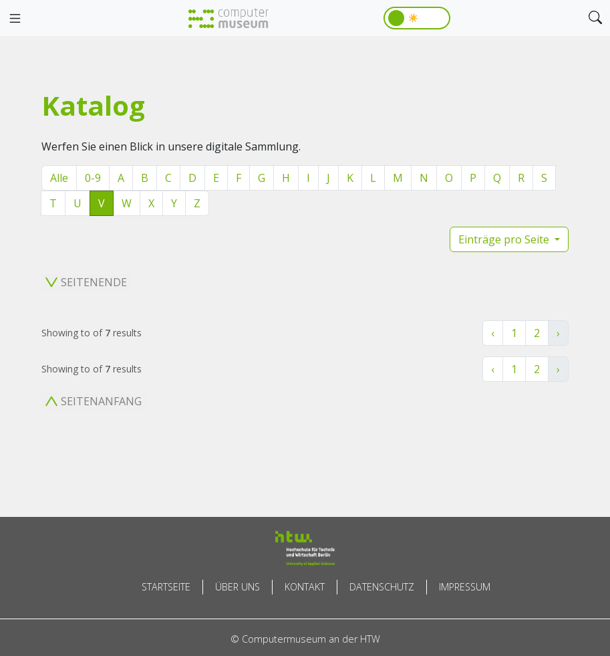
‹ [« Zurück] (492, 333)
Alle (59, 178)
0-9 (93, 178)
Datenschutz (381, 586)
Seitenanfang (93, 401)
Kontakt (305, 586)
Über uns (237, 586)
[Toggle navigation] (15, 19)
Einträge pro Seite (505, 239)
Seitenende (86, 282)
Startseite (166, 586)
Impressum (464, 586)
